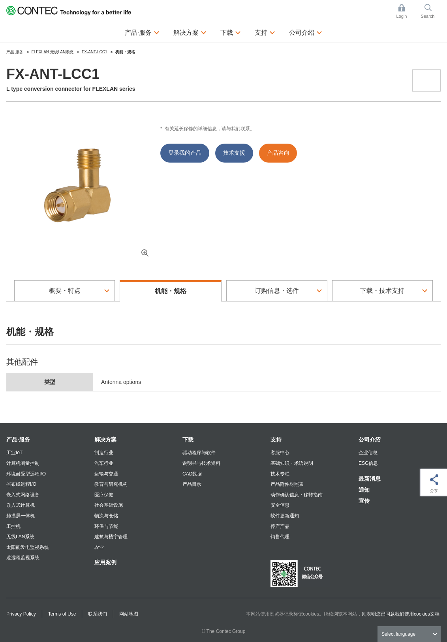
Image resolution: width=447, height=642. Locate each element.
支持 (276, 439)
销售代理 (279, 536)
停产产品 (279, 526)
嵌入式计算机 (20, 505)
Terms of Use (62, 614)
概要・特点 (65, 290)
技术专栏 (279, 474)
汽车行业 (103, 463)
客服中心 (279, 452)
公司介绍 (370, 439)
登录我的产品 (184, 153)
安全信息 (279, 505)
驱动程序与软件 (199, 452)
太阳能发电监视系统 (27, 547)
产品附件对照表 (287, 484)
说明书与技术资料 (201, 463)
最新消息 (370, 478)
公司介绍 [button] (305, 31)
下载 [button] (230, 31)
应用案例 (105, 562)
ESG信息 (368, 463)
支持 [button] (265, 31)
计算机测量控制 (22, 463)
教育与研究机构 (111, 484)
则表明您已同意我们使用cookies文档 (400, 614)
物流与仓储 (106, 515)
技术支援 (234, 153)
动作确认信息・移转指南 (296, 495)
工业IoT (14, 452)
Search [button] (431, 11)
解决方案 (105, 439)
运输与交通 (106, 474)
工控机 (13, 526)
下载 (187, 439)
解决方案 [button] (190, 31)
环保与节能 (106, 526)
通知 (364, 490)
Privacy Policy (21, 614)
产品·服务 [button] (142, 31)
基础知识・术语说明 (291, 463)
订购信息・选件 (277, 290)
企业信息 (368, 452)
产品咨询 (278, 153)
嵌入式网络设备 (22, 495)
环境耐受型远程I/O (26, 474)
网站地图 (128, 614)
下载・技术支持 (382, 290)
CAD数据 (192, 474)
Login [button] (405, 11)
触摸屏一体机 (20, 515)
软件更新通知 (284, 515)
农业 (99, 547)
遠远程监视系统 (22, 557)
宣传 (364, 501)
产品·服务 (18, 439)
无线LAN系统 (20, 536)
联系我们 (97, 614)
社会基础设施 (108, 505)
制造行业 (103, 452)
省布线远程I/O (21, 484)
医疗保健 (103, 495)
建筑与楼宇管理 (111, 536)
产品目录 (191, 484)
